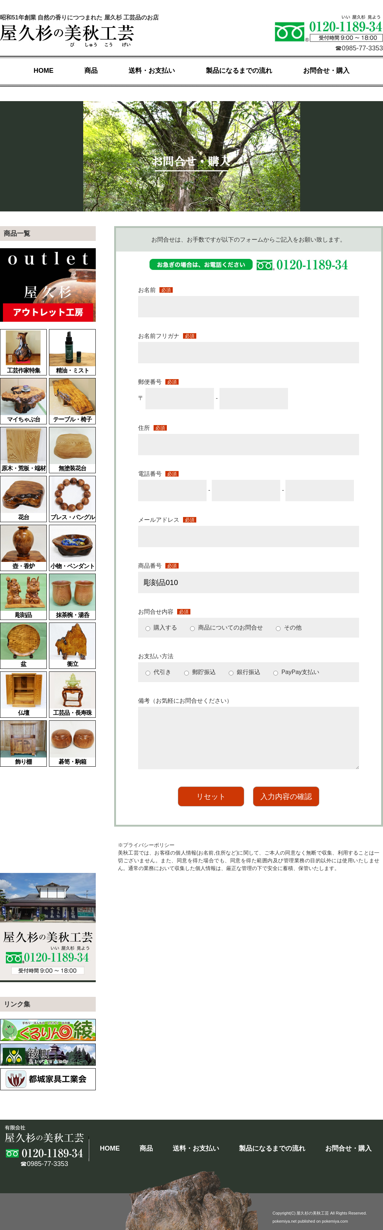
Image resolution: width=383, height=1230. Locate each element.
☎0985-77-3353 (359, 48)
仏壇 (23, 694)
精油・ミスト (72, 351)
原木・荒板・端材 (23, 449)
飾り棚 (23, 743)
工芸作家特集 (23, 351)
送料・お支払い (152, 70)
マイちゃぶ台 (23, 400)
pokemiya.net (284, 1221)
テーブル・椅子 (72, 400)
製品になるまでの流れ (239, 70)
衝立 (72, 645)
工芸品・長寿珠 (72, 694)
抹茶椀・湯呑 (72, 596)
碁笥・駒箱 (72, 743)
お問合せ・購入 (326, 70)
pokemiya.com (335, 1221)
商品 (91, 70)
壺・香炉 (23, 547)
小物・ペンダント (72, 547)
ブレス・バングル (72, 498)
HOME (43, 70)
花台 (23, 498)
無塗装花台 (72, 449)
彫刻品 (23, 596)
